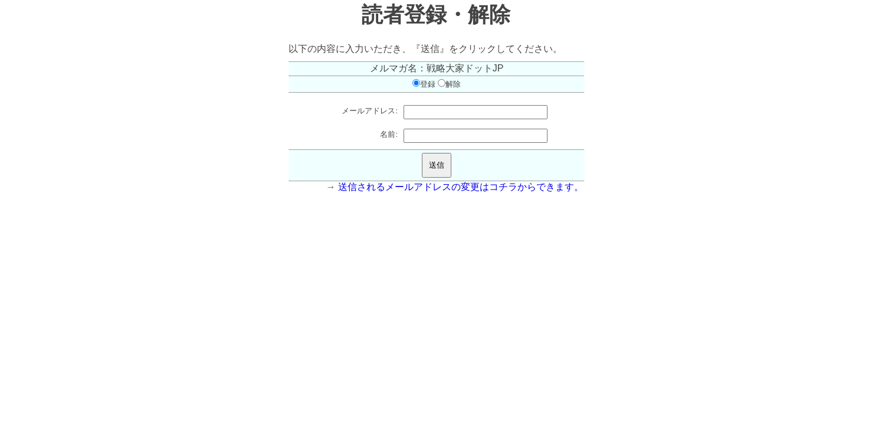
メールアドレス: (370, 110)
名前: (389, 134)
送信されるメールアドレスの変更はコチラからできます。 (460, 187)
